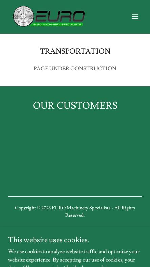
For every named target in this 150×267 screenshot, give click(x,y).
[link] (49, 16)
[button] (135, 16)
